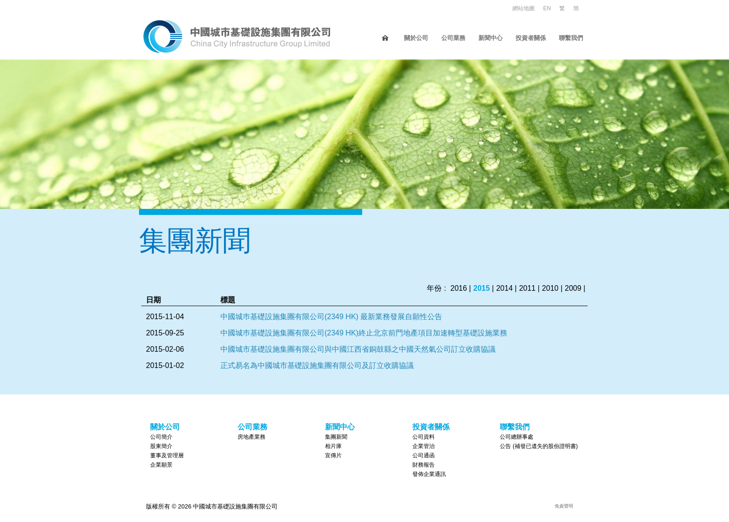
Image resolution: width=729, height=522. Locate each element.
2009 (573, 288)
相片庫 (333, 446)
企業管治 (423, 446)
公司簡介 (161, 437)
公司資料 (423, 437)
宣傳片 (333, 455)
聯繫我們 (571, 37)
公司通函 (423, 455)
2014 (504, 288)
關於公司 (416, 37)
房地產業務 (251, 437)
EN (547, 8)
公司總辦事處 (516, 437)
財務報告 (423, 465)
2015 (481, 288)
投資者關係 (531, 37)
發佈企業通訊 (429, 474)
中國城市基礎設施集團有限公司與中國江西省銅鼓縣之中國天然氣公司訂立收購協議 (358, 349)
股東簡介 (161, 446)
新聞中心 (490, 37)
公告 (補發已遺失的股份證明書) (538, 446)
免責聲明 (564, 506)
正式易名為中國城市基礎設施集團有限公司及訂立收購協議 (317, 365)
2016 (459, 288)
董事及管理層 (167, 455)
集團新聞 (336, 437)
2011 (527, 288)
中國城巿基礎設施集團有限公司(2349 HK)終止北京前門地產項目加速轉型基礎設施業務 (363, 333)
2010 (550, 288)
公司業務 (453, 37)
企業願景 (161, 465)
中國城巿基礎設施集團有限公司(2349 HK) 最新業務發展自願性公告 (331, 317)
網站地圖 (523, 8)
